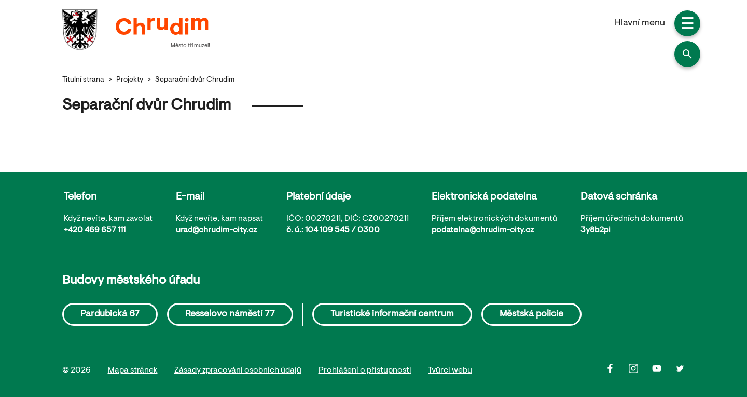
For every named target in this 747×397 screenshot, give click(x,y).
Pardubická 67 (110, 314)
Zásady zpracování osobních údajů (237, 370)
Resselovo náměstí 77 (230, 314)
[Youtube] (663, 371)
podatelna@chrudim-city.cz (483, 230)
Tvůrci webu (450, 370)
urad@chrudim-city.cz (216, 230)
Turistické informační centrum (392, 314)
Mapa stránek (133, 370)
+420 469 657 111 (95, 230)
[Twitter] (680, 371)
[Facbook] (617, 371)
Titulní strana (83, 80)
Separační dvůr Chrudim (194, 80)
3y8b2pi (595, 230)
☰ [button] (688, 25)
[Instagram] (640, 371)
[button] (687, 54)
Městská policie (531, 314)
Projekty (129, 80)
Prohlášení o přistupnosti (365, 370)
